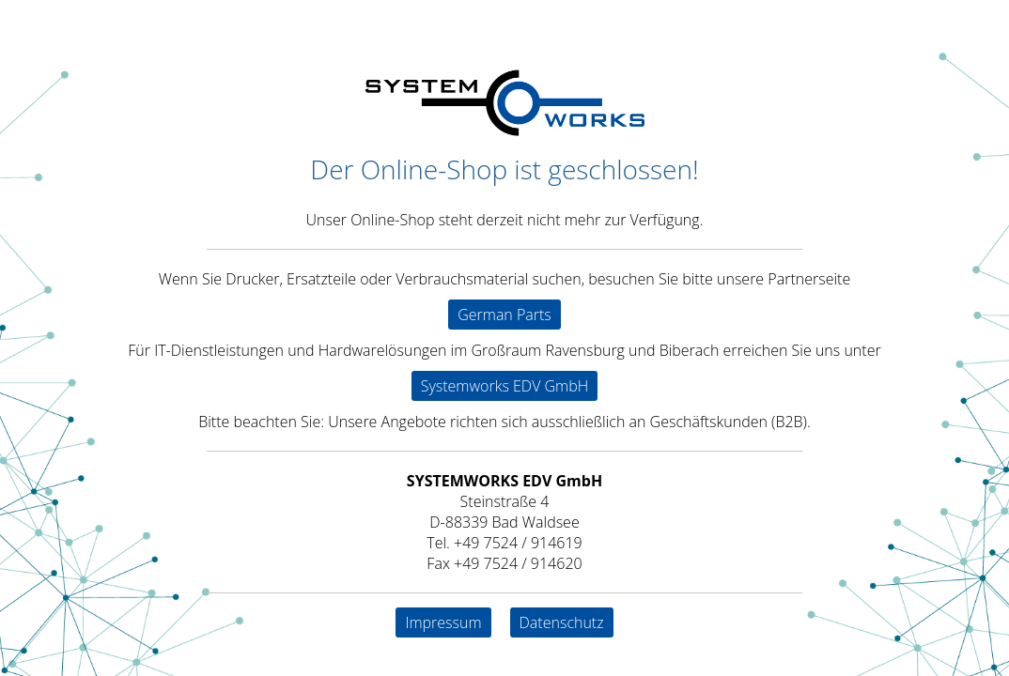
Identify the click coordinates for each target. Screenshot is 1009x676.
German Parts (504, 314)
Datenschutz (562, 622)
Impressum (443, 622)
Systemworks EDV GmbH (505, 386)
